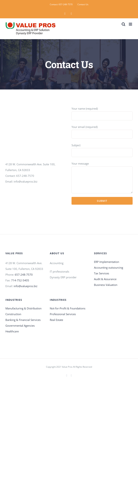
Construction (13, 314)
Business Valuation (105, 285)
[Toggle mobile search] (123, 24)
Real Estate (56, 320)
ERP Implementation (106, 262)
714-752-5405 (20, 280)
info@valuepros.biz (25, 286)
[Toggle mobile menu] (131, 24)
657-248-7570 (24, 274)
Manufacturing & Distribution (23, 308)
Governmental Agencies (20, 325)
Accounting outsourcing (108, 267)
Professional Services (63, 314)
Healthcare (12, 331)
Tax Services (101, 273)
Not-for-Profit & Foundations (67, 308)
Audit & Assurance (105, 279)
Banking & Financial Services (23, 320)
